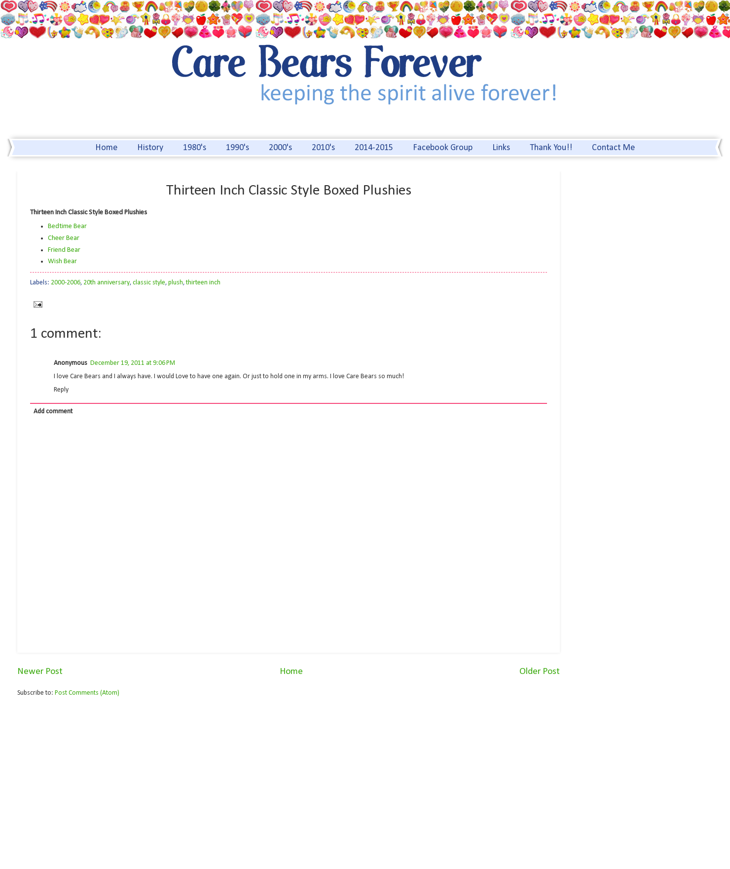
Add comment (53, 411)
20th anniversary (106, 282)
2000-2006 (65, 282)
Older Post (539, 671)
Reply (61, 390)
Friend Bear (64, 250)
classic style (149, 282)
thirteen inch (203, 282)
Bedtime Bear (67, 226)
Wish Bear (62, 261)
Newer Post (40, 671)
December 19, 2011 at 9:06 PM (132, 363)
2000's (280, 148)
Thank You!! (551, 148)
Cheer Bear (63, 238)
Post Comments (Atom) (87, 693)
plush (175, 282)
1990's (237, 148)
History (150, 148)
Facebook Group (443, 148)
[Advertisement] (100, 781)
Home (106, 148)
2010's (323, 148)
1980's (194, 148)
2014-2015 (374, 148)
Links (501, 148)
